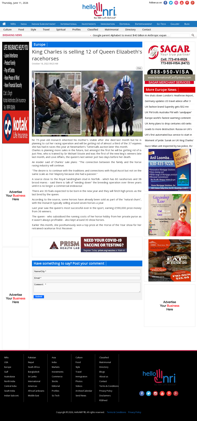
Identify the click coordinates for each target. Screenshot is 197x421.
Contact (146, 29)
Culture (7, 29)
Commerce (57, 376)
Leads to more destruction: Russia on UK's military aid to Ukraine (168, 129)
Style (33, 29)
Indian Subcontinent (44, 24)
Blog (187, 24)
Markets (55, 367)
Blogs (102, 371)
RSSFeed (103, 400)
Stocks (55, 381)
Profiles (76, 29)
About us (103, 376)
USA (6, 362)
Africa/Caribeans (36, 390)
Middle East (33, 395)
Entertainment (143, 24)
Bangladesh (33, 371)
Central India (10, 386)
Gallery (175, 24)
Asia (54, 357)
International (68, 24)
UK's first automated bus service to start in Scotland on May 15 (168, 135)
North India (9, 381)
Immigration (108, 24)
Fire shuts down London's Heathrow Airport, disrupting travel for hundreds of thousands (169, 96)
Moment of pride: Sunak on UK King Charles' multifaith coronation (169, 141)
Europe (7, 367)
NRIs (13, 24)
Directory (130, 29)
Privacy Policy (105, 390)
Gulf (6, 371)
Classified (92, 29)
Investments (89, 24)
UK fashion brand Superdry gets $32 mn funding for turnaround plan (167, 107)
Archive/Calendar (84, 390)
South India (9, 390)
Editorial (125, 24)
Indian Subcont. (11, 395)
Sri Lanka (32, 376)
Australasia (9, 376)
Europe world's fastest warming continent (168, 117)
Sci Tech (161, 24)
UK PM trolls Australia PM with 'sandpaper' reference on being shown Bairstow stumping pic (168, 113)
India (24, 24)
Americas (32, 386)
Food (21, 29)
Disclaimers (105, 395)
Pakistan (32, 357)
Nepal (31, 362)
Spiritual (61, 29)
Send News (81, 395)
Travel (46, 29)
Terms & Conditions (109, 386)
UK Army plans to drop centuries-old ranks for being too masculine (168, 124)
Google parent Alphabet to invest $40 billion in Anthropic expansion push (138, 35)
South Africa (34, 367)
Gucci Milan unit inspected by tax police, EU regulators (168, 146)
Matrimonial (111, 29)
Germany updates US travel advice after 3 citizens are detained (168, 101)
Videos (79, 386)
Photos (79, 381)
